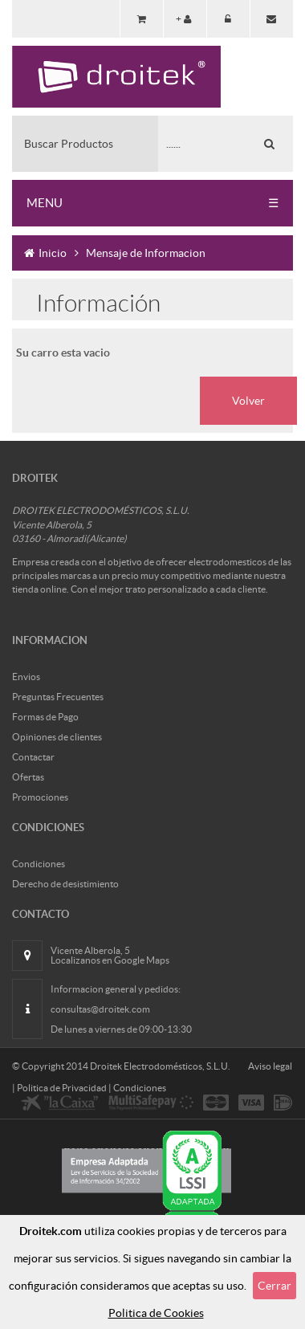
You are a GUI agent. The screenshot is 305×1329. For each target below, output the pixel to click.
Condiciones (38, 863)
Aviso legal (270, 1066)
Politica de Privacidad (62, 1087)
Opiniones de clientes (57, 737)
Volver (248, 400)
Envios (26, 676)
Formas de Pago (45, 716)
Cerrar (274, 1285)
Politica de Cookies (156, 1313)
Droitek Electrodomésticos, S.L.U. (160, 1066)
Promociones (40, 797)
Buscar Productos (68, 143)
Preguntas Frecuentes (58, 696)
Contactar (33, 757)
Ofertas (28, 777)
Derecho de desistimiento (65, 884)
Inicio (45, 253)
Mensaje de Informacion (145, 253)
